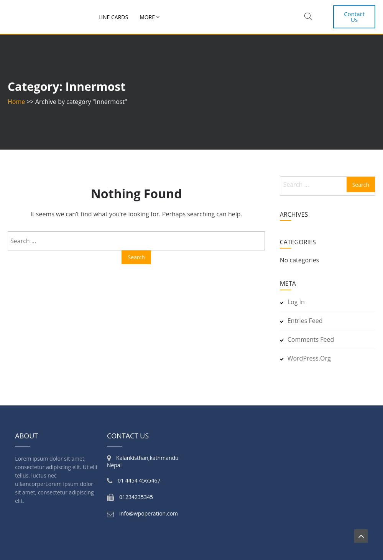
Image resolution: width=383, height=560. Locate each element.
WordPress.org (309, 358)
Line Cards (113, 17)
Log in (296, 302)
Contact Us (354, 16)
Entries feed (305, 320)
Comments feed (311, 339)
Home (16, 101)
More (147, 17)
